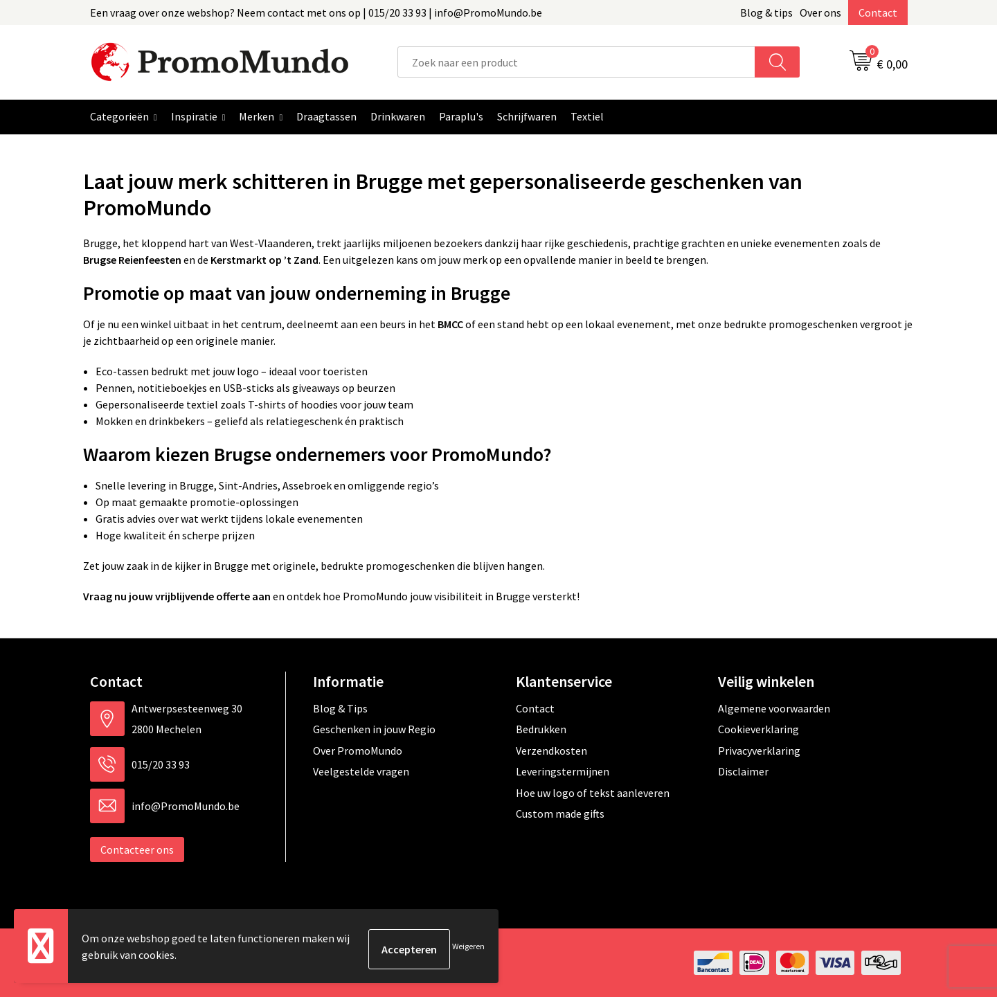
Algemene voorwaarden (774, 708)
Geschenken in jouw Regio (374, 729)
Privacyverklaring (759, 750)
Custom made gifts (560, 813)
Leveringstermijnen (562, 771)
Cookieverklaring (758, 729)
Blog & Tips (340, 708)
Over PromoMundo (357, 750)
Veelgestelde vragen (361, 771)
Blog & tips (766, 12)
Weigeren (468, 949)
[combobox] (576, 62)
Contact (878, 12)
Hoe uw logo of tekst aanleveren (593, 793)
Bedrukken (541, 729)
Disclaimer (743, 771)
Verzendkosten (551, 750)
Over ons (820, 12)
